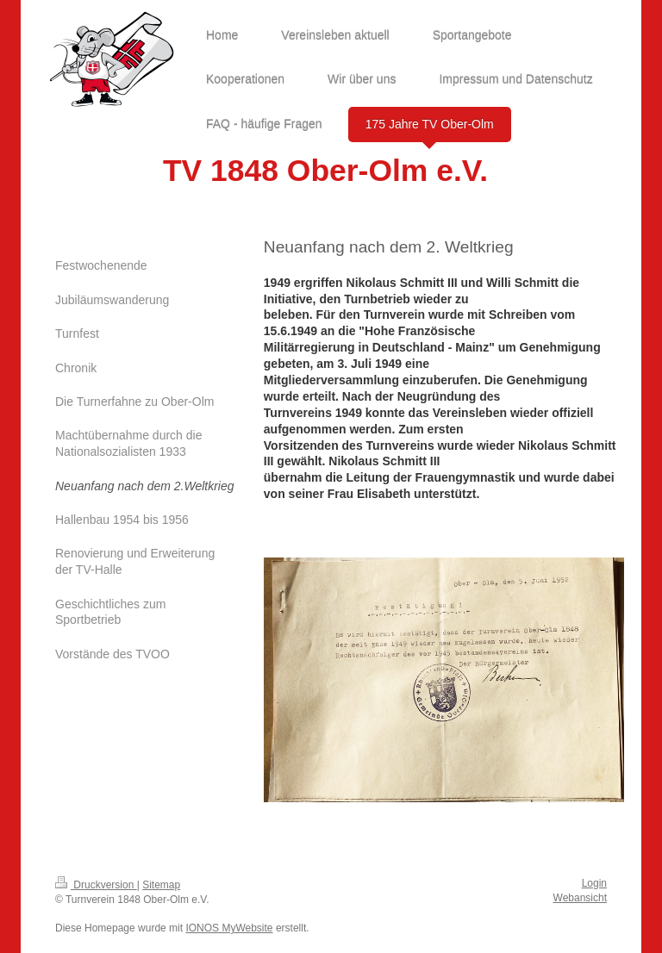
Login (594, 883)
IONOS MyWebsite (228, 928)
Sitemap (161, 885)
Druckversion (96, 885)
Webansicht (580, 898)
